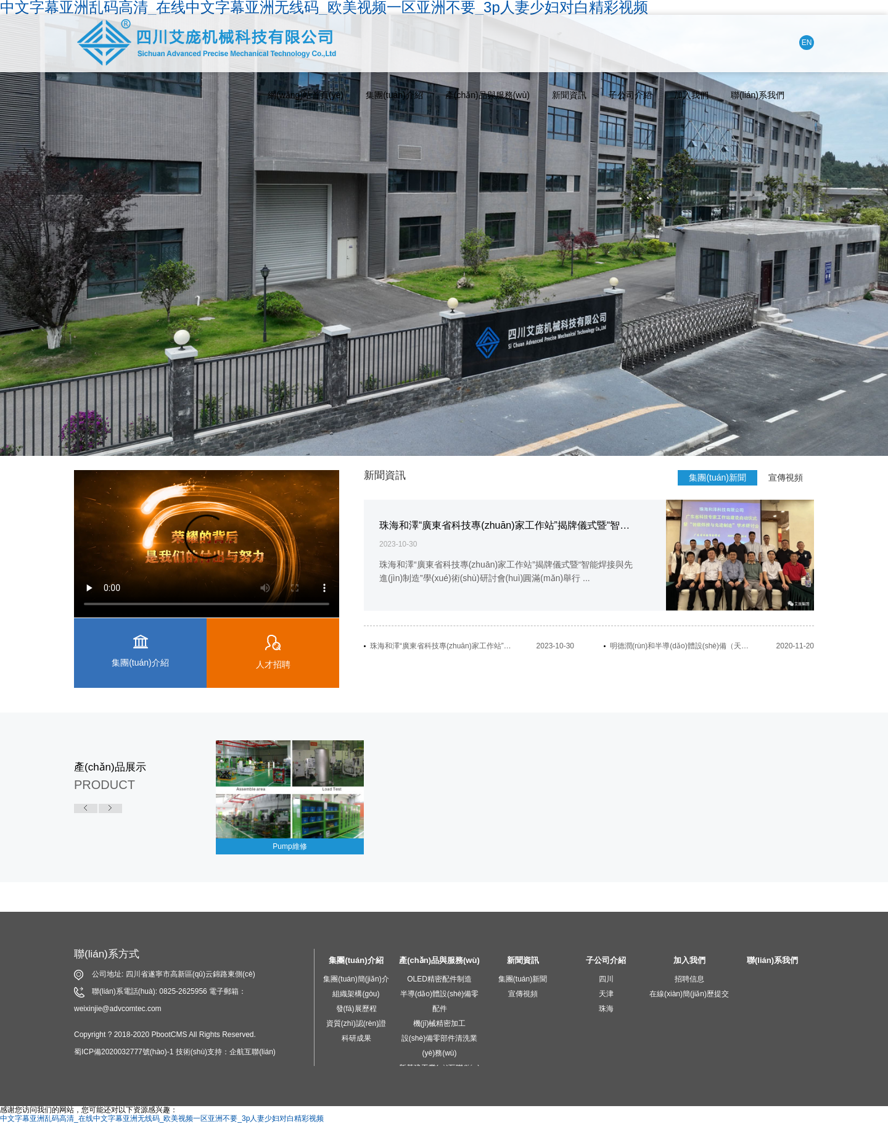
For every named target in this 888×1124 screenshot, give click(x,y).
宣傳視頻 (785, 477)
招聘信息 (689, 979)
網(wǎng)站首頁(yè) (305, 95)
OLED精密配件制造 (439, 979)
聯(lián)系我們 (757, 95)
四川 (606, 979)
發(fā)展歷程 (356, 1008)
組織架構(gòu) (355, 994)
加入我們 (691, 95)
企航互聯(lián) (252, 1052)
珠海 (606, 1008)
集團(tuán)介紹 (394, 95)
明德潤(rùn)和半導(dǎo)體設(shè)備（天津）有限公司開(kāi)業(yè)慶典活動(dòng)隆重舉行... (681, 646)
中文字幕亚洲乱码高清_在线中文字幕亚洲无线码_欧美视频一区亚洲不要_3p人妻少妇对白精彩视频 (162, 1118)
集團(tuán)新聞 (717, 477)
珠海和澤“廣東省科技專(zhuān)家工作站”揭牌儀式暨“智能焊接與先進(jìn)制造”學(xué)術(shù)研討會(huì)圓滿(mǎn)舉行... (441, 646)
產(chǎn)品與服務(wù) (487, 95)
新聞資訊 (569, 95)
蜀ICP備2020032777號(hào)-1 (123, 1052)
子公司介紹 (630, 95)
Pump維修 (289, 846)
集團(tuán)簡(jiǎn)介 (355, 979)
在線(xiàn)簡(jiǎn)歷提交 (689, 994)
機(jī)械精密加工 (439, 1023)
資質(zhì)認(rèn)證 (356, 1023)
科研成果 (356, 1038)
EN (807, 42)
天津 (606, 994)
